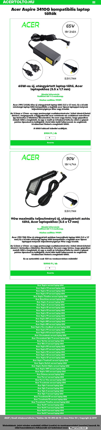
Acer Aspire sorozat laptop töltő (50, 285)
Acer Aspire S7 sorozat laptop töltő (50, 358)
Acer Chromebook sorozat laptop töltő (50, 335)
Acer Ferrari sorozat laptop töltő (50, 377)
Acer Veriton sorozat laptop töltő (50, 341)
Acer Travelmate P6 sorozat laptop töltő (50, 399)
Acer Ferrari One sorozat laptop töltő (50, 380)
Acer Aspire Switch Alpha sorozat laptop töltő (50, 366)
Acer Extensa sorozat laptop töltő (50, 374)
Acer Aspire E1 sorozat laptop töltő (50, 308)
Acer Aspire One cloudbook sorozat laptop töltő (50, 327)
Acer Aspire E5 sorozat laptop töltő (50, 313)
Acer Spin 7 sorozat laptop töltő (50, 394)
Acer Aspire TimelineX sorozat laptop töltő (50, 360)
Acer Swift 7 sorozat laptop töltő (50, 413)
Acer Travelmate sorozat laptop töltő (50, 383)
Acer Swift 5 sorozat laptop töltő (50, 410)
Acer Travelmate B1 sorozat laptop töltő (50, 397)
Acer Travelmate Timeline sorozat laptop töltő (50, 402)
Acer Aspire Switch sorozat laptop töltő (50, 363)
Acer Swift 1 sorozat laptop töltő (50, 405)
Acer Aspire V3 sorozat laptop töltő (50, 288)
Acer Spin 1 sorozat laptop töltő (50, 385)
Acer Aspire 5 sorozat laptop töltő (50, 302)
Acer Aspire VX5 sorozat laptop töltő (50, 371)
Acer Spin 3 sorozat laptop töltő (50, 388)
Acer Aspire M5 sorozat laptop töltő (50, 324)
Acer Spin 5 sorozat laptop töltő (50, 391)
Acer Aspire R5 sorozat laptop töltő (50, 346)
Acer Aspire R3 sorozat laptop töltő (50, 333)
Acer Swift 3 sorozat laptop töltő (50, 408)
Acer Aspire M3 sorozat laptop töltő (50, 321)
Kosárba (50, 143)
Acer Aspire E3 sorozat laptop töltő (50, 310)
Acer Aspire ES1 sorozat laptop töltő (50, 319)
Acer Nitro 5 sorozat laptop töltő (50, 344)
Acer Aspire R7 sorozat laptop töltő (50, 349)
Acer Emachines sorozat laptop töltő (50, 299)
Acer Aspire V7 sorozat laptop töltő (50, 294)
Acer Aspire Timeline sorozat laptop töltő (50, 296)
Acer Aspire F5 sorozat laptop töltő (50, 316)
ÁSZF (7, 418)
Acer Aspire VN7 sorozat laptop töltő (50, 369)
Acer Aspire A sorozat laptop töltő (50, 305)
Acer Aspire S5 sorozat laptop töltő (50, 355)
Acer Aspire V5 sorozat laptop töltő (50, 291)
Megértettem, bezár (78, 428)
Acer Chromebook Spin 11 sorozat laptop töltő (50, 338)
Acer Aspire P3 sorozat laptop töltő (50, 330)
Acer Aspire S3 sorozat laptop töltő (50, 352)
